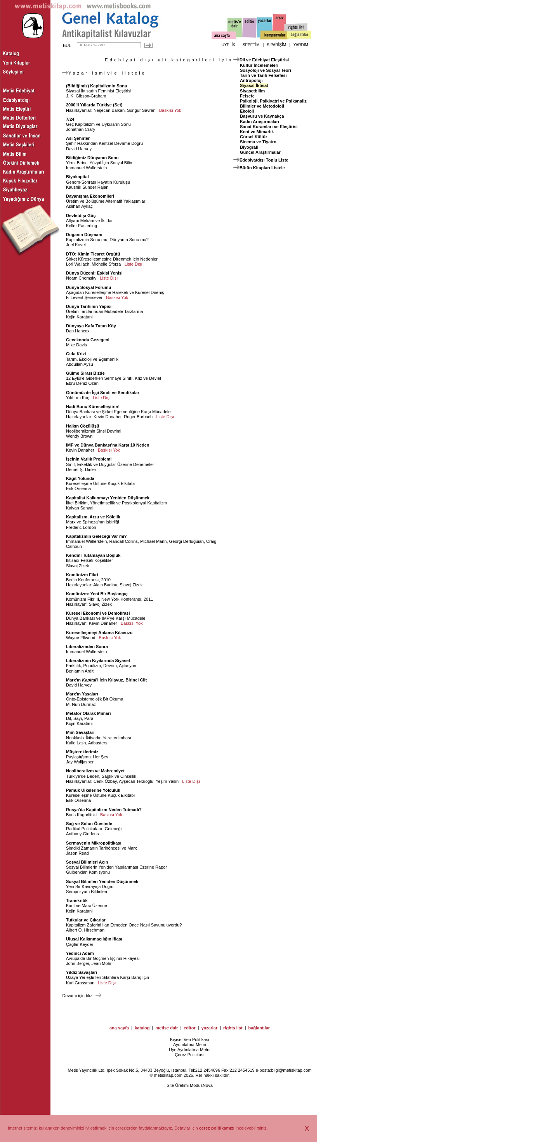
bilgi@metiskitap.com (291, 1070)
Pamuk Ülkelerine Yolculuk (93, 790)
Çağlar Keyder (79, 944)
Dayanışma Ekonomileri (90, 196)
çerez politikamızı (216, 1128)
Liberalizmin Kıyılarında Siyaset (98, 660)
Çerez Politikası (189, 1054)
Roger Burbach (138, 416)
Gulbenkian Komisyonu (88, 872)
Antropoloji (251, 80)
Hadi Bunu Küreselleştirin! (93, 406)
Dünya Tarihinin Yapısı (88, 306)
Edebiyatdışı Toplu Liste (264, 160)
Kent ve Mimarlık (257, 131)
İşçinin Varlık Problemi (88, 459)
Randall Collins (123, 541)
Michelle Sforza (106, 264)
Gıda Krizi (76, 353)
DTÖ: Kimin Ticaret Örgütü (93, 254)
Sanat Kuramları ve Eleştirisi (269, 126)
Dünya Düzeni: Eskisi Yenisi (94, 273)
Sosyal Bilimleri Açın (87, 862)
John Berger (77, 963)
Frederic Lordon (81, 527)
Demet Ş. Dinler (81, 469)
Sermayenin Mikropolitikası (93, 843)
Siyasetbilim (252, 91)
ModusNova (201, 1085)
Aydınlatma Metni (189, 1044)
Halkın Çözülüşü (82, 426)
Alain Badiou (105, 584)
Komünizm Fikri (82, 574)
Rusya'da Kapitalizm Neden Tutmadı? (104, 809)
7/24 (70, 119)
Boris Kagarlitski (81, 814)
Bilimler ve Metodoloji (262, 106)
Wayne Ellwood (80, 637)
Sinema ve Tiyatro (258, 141)
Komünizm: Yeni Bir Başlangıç (97, 593)
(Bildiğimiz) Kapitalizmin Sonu (96, 85)
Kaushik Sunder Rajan (87, 187)
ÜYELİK (229, 45)
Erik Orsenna (78, 488)
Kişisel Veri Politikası (189, 1039)
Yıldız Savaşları (81, 972)
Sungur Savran (141, 110)
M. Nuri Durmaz (81, 704)
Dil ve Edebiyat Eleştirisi (264, 59)
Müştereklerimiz (82, 751)
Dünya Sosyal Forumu (88, 287)
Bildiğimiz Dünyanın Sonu (92, 157)
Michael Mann (153, 541)
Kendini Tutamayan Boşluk (93, 555)
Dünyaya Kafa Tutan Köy (91, 325)
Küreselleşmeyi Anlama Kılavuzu (99, 632)
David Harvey (79, 148)
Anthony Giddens (82, 833)
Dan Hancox (78, 331)
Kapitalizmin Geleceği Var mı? (96, 536)
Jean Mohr (101, 963)
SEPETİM (251, 45)
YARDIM (300, 45)
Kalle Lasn (76, 742)
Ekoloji (247, 111)
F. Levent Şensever (84, 297)
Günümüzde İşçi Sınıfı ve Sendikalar (102, 392)
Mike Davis (76, 344)
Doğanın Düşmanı (84, 234)
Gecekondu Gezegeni (87, 339)
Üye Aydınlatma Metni (189, 1049)
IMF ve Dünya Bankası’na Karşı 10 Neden (107, 445)
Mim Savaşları (80, 732)
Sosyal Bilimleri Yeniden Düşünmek (102, 881)
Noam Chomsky (81, 278)
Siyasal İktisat (254, 85)
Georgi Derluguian (186, 541)
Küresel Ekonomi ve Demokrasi (98, 613)
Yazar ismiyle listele (104, 73)
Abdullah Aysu (79, 364)
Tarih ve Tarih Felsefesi (263, 75)
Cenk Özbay (105, 781)
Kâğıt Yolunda (80, 478)
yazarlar (209, 1028)
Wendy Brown (79, 436)
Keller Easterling (81, 225)
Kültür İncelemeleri (259, 65)
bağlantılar (259, 1028)
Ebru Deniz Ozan (82, 383)
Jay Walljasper (80, 762)
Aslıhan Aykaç (79, 206)
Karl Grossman (80, 982)
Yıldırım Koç (77, 397)
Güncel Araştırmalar (260, 152)
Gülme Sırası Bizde (85, 373)
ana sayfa (119, 1028)
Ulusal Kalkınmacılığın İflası (94, 939)
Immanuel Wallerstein (86, 167)
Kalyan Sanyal (79, 508)
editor (190, 1028)
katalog (142, 1028)
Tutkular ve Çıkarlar (86, 920)
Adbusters (98, 742)
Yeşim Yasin (167, 781)
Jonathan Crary (80, 129)
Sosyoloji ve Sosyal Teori (265, 70)
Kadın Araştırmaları (259, 121)
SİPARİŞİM (276, 45)
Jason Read (77, 853)
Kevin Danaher (108, 416)
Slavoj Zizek (77, 565)
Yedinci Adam (80, 953)
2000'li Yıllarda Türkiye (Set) (94, 105)
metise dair (166, 1028)
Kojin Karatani (79, 317)
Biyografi (249, 147)
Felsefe (247, 96)
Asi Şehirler (78, 138)
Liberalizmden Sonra (87, 646)
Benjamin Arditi (80, 671)
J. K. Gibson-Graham (86, 96)
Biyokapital (77, 176)
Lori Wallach (77, 264)
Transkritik (77, 900)
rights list (233, 1028)
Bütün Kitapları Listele (262, 167)
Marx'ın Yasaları (82, 694)
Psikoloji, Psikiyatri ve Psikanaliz (273, 101)
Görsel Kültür (253, 136)
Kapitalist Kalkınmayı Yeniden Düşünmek (107, 497)
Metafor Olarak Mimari (88, 713)
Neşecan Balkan (109, 110)
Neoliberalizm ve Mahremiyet (95, 770)
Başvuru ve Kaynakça (262, 116)
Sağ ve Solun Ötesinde (89, 823)
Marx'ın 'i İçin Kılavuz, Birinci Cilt (106, 680)
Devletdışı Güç (80, 215)
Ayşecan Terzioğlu (136, 781)
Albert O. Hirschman (85, 930)
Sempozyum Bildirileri (86, 891)
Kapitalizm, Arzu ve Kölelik (93, 517)
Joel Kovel (76, 244)
